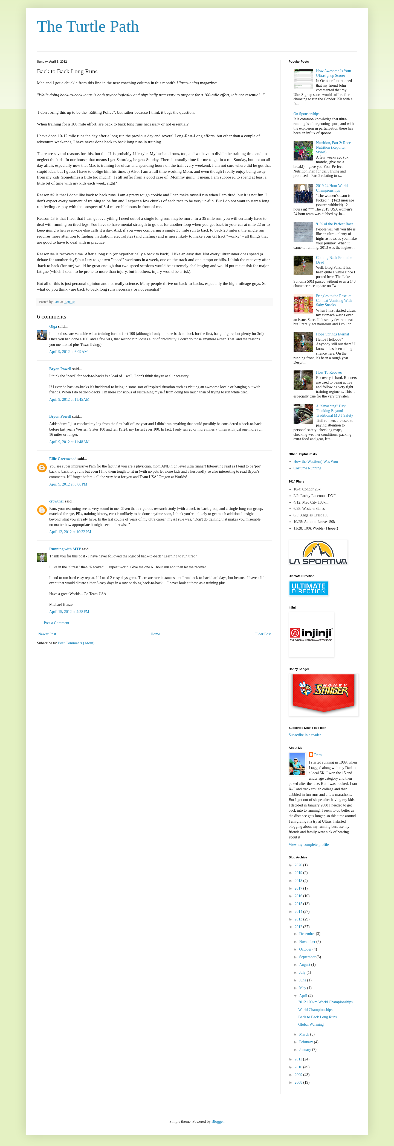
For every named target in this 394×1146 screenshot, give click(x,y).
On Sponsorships (307, 114)
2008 (299, 1082)
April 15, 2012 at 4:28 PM (69, 612)
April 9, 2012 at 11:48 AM (69, 442)
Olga (53, 326)
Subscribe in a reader (305, 735)
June (303, 980)
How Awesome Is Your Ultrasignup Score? (333, 73)
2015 (299, 904)
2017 (299, 888)
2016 (299, 896)
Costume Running (307, 468)
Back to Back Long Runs (317, 1017)
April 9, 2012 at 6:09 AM (68, 352)
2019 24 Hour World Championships (332, 188)
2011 (299, 1059)
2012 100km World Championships (325, 1002)
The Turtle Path (88, 26)
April (303, 996)
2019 (299, 873)
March (304, 1034)
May (303, 988)
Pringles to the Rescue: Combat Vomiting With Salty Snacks (334, 300)
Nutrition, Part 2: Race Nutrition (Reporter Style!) (333, 147)
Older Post (263, 634)
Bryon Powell (60, 369)
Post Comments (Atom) (76, 643)
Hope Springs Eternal (332, 334)
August (305, 965)
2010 (299, 1067)
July (302, 972)
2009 (299, 1075)
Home (155, 634)
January (305, 1050)
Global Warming (311, 1024)
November (307, 942)
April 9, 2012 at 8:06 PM (68, 484)
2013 (299, 919)
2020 (299, 865)
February (306, 1042)
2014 (299, 912)
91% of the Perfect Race (334, 224)
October (305, 949)
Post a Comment (56, 623)
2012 (299, 927)
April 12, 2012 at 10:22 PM (70, 532)
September (307, 957)
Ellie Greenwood (63, 459)
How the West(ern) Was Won (316, 462)
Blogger (218, 1121)
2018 (299, 881)
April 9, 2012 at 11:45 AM (69, 399)
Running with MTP (65, 549)
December (307, 934)
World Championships (315, 1010)
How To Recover (329, 372)
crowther (56, 501)
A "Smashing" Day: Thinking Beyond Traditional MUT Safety (334, 410)
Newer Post (47, 634)
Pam (318, 755)
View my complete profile (309, 845)
